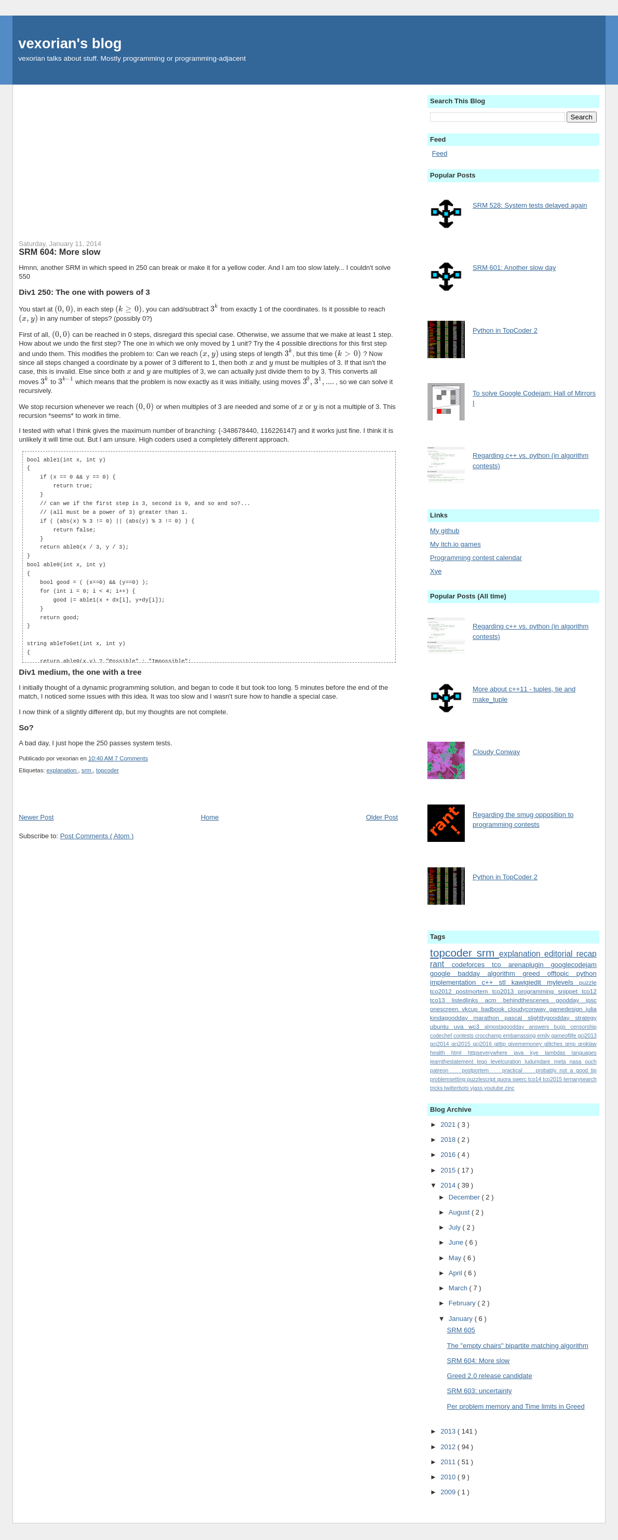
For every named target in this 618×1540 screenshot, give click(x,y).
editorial (560, 953)
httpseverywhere (491, 1053)
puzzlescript (482, 1079)
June (457, 1242)
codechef (441, 1036)
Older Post (382, 817)
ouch (591, 1062)
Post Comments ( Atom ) (97, 836)
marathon (489, 1017)
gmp (571, 1044)
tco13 (441, 1000)
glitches (554, 1044)
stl (505, 982)
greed (534, 973)
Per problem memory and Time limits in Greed (516, 1406)
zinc (509, 1088)
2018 (449, 1139)
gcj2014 (440, 1044)
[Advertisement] (208, 157)
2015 (449, 1170)
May (456, 1258)
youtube (494, 1088)
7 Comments (131, 758)
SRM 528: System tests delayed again (530, 205)
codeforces (472, 965)
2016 (449, 1155)
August (460, 1212)
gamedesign (567, 1008)
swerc (520, 1079)
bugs (562, 1027)
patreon (446, 1070)
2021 (449, 1124)
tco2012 (443, 991)
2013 (449, 1431)
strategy (586, 1017)
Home (210, 817)
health (440, 1053)
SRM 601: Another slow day (514, 267)
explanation (62, 770)
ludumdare (539, 1062)
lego (484, 1062)
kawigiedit (529, 982)
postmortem (474, 991)
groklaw (587, 1044)
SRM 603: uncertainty (479, 1391)
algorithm (504, 973)
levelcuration (508, 1062)
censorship (584, 1027)
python (586, 973)
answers (541, 1027)
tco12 (589, 991)
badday (472, 973)
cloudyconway (528, 1008)
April (456, 1273)
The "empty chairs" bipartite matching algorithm (517, 1346)
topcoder (107, 770)
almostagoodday (507, 1027)
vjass (478, 1088)
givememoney (526, 1044)
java (522, 1053)
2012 (449, 1447)
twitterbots (457, 1088)
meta (562, 1062)
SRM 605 (461, 1330)
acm (494, 1000)
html (459, 1053)
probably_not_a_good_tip (566, 1070)
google (444, 973)
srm (87, 770)
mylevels (563, 982)
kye (537, 1053)
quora (505, 1079)
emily (544, 1036)
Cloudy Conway (496, 752)
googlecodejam (574, 965)
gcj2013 (586, 1036)
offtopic (561, 973)
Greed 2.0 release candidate (489, 1376)
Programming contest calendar (476, 558)
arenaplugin (529, 965)
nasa (577, 1062)
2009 (449, 1492)
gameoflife (565, 1036)
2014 (449, 1185)
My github (444, 531)
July (456, 1227)
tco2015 (553, 1079)
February (463, 1303)
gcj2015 (462, 1044)
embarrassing (520, 1036)
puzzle (588, 982)
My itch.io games (455, 544)
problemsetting (448, 1079)
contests (464, 1036)
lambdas (558, 1053)
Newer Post (36, 817)
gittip (501, 1044)
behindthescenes (529, 1000)
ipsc (591, 1000)
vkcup (471, 1008)
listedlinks (468, 1000)
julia (591, 1008)
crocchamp (489, 1036)
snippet (570, 991)
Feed (440, 153)
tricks (437, 1088)
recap (586, 953)
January (462, 1319)
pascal (516, 1017)
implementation (455, 982)
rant (441, 964)
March (459, 1288)
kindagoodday (451, 1017)
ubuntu (442, 1026)
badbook (494, 1008)
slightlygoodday (551, 1017)
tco (500, 965)
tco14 (535, 1079)
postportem (482, 1070)
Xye (435, 571)
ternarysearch (580, 1079)
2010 (449, 1477)
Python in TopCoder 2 (505, 330)
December (465, 1197)
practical (519, 1070)
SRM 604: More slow (59, 251)
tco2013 (505, 991)
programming (538, 991)
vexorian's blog (70, 43)
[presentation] (64, 309)
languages (584, 1053)
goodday (571, 1000)
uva (461, 1026)
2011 (449, 1462)
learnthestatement (453, 1062)
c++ (490, 982)
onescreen (446, 1008)
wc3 (476, 1026)
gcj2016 (483, 1044)
